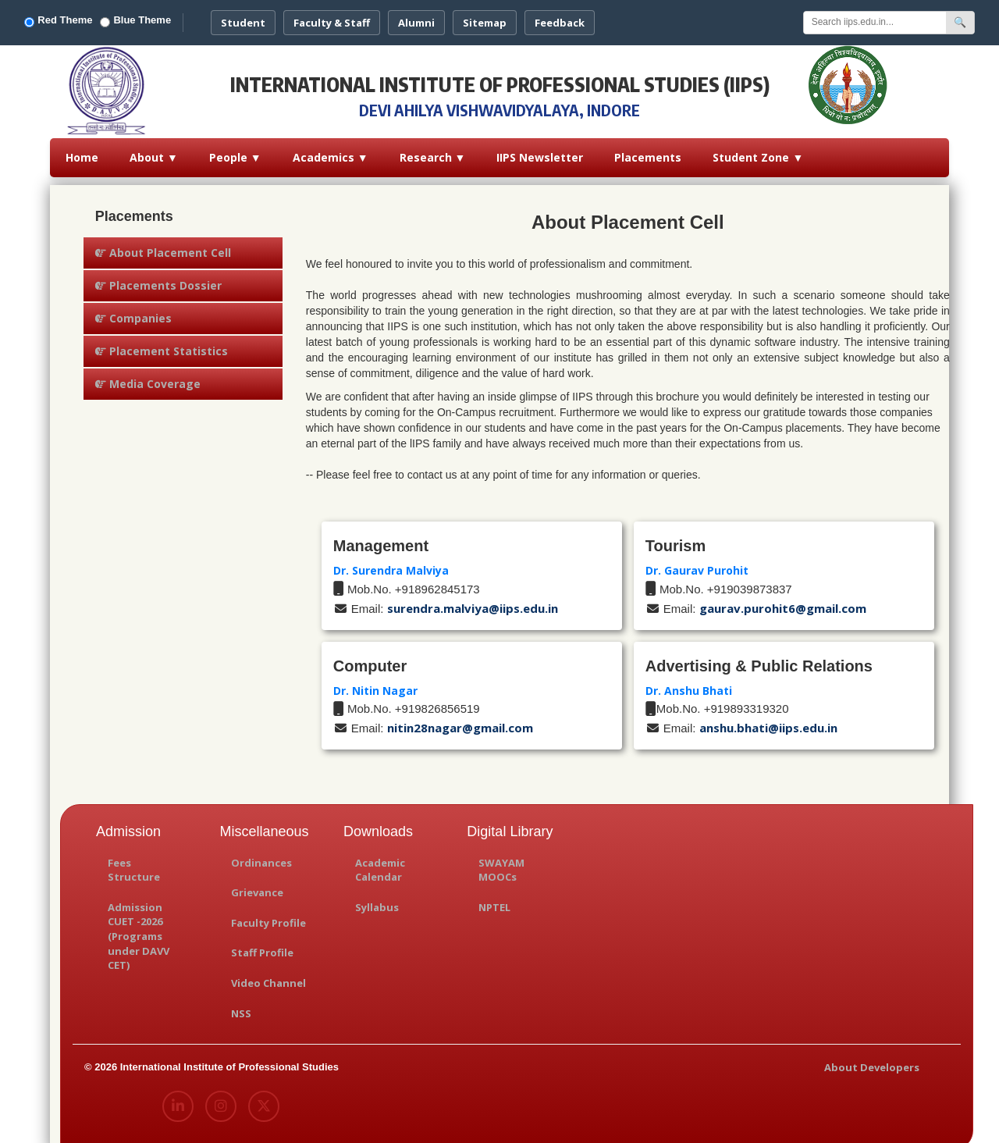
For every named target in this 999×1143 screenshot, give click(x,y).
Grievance (257, 885)
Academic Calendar (380, 863)
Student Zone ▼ (758, 150)
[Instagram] (220, 1099)
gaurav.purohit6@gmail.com (782, 601)
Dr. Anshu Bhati (688, 683)
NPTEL (494, 900)
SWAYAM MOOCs (501, 863)
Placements (647, 150)
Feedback (585, 19)
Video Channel (268, 976)
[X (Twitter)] (263, 1099)
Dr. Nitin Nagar (375, 683)
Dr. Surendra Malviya (391, 563)
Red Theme (84, 17)
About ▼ (154, 150)
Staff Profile (262, 945)
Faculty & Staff (357, 19)
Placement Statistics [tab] (161, 343)
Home (82, 150)
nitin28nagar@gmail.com (460, 720)
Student (269, 19)
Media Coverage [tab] (148, 376)
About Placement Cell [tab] (163, 245)
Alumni (442, 19)
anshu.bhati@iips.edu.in (768, 720)
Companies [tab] (133, 311)
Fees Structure (134, 863)
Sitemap (510, 19)
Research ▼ (433, 150)
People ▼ (235, 150)
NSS (241, 1006)
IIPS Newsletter (539, 150)
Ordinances (261, 856)
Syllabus (377, 900)
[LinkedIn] (177, 1099)
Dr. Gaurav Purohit (696, 563)
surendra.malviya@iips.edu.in (472, 601)
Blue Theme (161, 17)
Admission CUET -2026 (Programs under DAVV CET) (138, 929)
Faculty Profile (268, 916)
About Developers (871, 1060)
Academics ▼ (330, 150)
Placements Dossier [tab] (158, 278)
